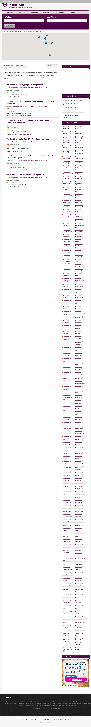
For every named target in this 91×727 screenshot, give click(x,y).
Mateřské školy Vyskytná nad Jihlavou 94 (67, 633)
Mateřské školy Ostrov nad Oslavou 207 (79, 438)
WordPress (48, 722)
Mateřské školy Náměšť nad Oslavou (67, 388)
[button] (47, 35)
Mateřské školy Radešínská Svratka (79, 467)
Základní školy (22, 12)
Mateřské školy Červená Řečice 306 (79, 167)
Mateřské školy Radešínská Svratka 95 (67, 474)
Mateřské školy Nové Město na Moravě (79, 402)
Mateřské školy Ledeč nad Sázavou (79, 327)
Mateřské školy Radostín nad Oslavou (67, 480)
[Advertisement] (75, 80)
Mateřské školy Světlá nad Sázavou (67, 550)
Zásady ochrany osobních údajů (61, 719)
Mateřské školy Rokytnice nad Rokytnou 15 (79, 486)
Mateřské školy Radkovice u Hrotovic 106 (79, 474)
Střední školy (34, 12)
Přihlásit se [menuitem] (4, 1)
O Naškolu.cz (33, 719)
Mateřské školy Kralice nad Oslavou (67, 313)
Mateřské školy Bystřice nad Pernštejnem (79, 152)
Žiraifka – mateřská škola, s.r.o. (70, 111)
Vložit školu (62, 12)
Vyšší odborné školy (48, 12)
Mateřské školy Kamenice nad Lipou (67, 280)
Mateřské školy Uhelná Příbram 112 (79, 574)
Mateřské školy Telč (68, 558)
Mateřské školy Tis (67, 563)
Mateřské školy (9, 12)
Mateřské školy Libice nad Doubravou (67, 338)
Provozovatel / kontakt (45, 719)
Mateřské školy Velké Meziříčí (27, 87)
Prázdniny (73, 12)
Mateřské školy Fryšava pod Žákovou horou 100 (68, 216)
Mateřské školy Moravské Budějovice (67, 378)
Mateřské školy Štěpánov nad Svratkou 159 (79, 530)
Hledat (10, 26)
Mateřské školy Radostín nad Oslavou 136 (79, 480)
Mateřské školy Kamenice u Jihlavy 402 (80, 280)
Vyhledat (8, 17)
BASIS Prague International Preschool (72, 100)
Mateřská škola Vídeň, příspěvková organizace (25, 85)
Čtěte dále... (21, 97)
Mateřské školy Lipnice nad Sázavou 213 (79, 342)
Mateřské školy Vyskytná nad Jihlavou (79, 627)
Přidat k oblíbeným (13, 90)
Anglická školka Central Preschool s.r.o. (73, 108)
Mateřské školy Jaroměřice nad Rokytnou (67, 261)
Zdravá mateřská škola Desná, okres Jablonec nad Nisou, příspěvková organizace (72, 115)
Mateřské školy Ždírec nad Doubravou (67, 640)
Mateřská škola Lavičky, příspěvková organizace (25, 175)
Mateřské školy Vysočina (21, 31)
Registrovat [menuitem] (11, 1)
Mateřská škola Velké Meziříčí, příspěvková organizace (28, 139)
